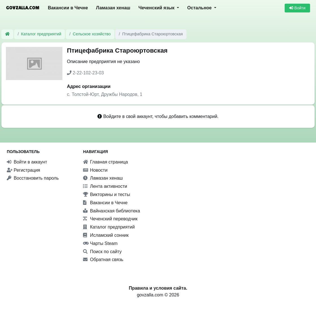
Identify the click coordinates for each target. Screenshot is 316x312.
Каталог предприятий (41, 34)
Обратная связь (103, 259)
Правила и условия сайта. (158, 288)
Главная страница (105, 162)
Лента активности (105, 186)
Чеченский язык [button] (157, 7)
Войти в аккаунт (27, 162)
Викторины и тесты (106, 194)
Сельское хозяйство (92, 34)
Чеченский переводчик (110, 218)
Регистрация (23, 170)
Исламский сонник (105, 235)
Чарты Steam (100, 243)
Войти (297, 8)
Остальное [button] (200, 7)
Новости (95, 170)
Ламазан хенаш (113, 7)
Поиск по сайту (102, 251)
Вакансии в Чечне (68, 7)
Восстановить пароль (33, 178)
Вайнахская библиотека (111, 210)
